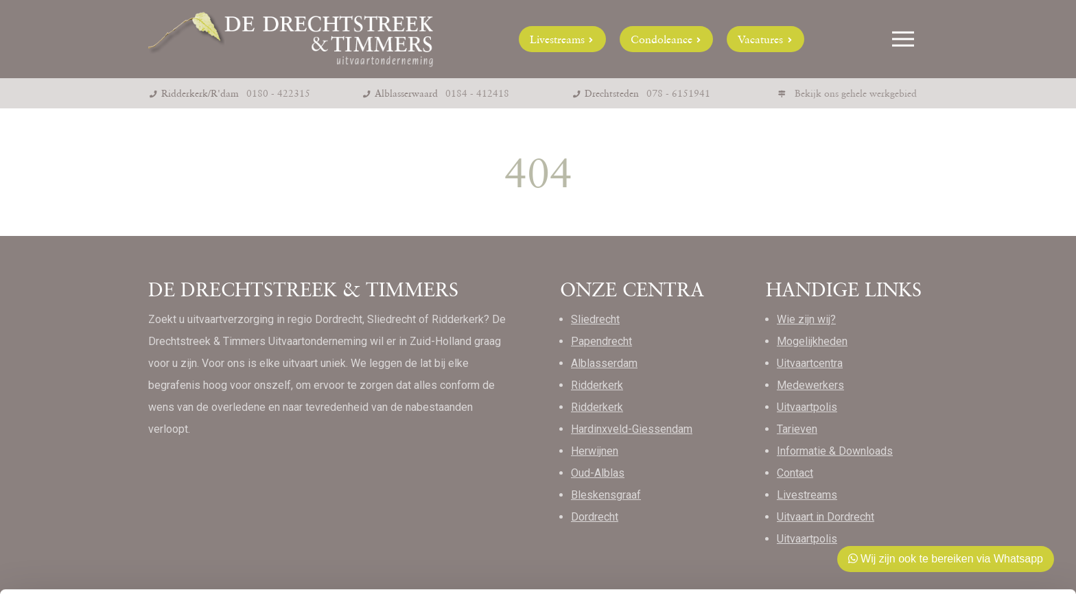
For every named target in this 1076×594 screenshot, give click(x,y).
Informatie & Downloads (835, 451)
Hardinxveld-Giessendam (631, 429)
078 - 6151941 (678, 93)
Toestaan (961, 499)
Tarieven (797, 429)
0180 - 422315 (278, 93)
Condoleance (667, 39)
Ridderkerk (597, 385)
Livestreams (562, 39)
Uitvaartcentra (810, 363)
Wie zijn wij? (806, 319)
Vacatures (765, 39)
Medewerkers (810, 385)
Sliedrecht (595, 319)
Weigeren (961, 543)
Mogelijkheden (812, 341)
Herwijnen (594, 451)
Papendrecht (601, 341)
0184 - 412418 (477, 93)
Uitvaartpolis (807, 407)
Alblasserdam (604, 363)
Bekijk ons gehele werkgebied (856, 93)
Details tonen (212, 567)
